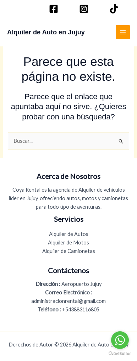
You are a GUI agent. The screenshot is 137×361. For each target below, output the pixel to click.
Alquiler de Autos (68, 234)
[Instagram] (85, 9)
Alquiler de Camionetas (68, 251)
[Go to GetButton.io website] (120, 353)
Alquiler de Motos (68, 242)
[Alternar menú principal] (123, 32)
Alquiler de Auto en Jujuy (46, 32)
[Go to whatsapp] (120, 340)
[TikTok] (115, 9)
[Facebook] (55, 9)
